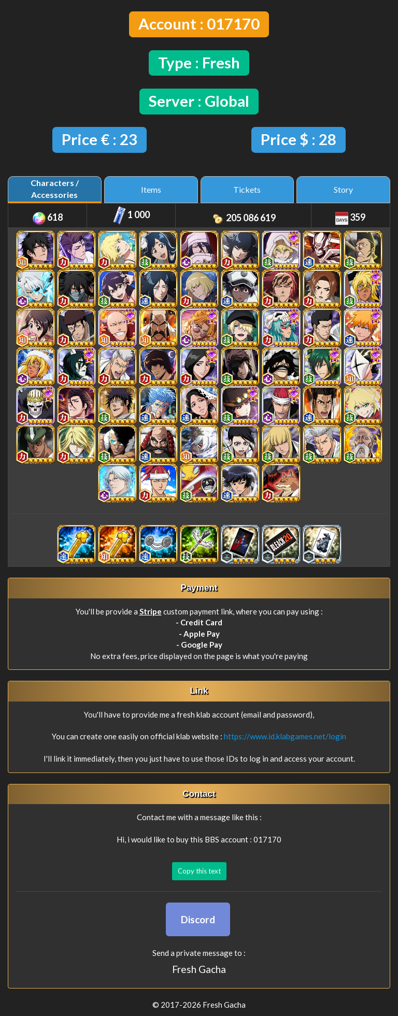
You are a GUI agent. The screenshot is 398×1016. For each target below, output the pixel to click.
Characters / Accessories (55, 188)
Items (151, 189)
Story (343, 189)
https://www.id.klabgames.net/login (285, 736)
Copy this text (199, 871)
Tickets (247, 189)
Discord (198, 919)
